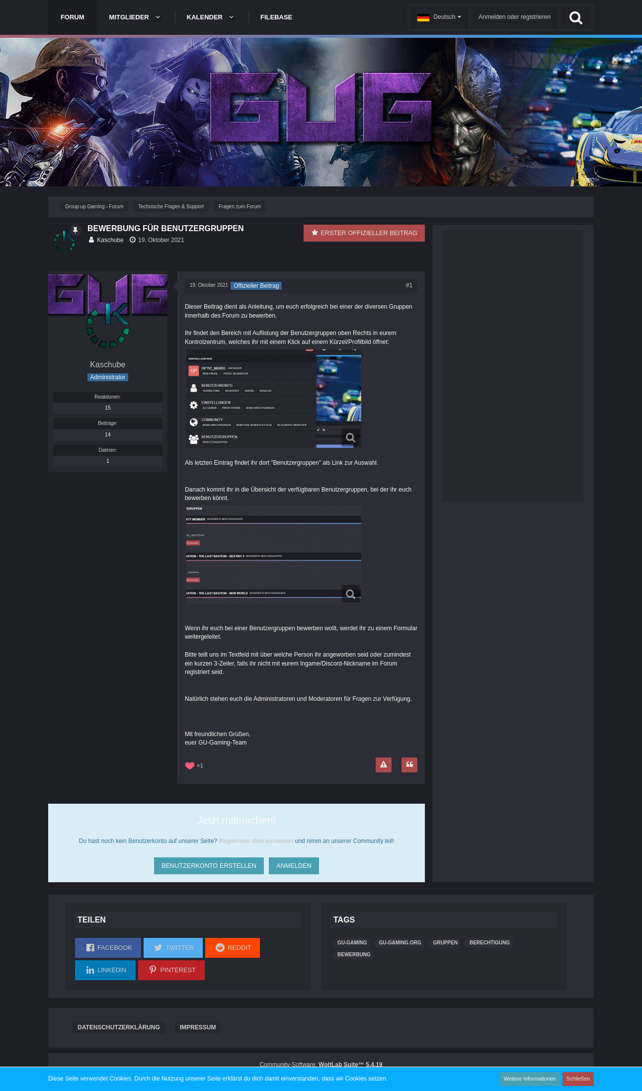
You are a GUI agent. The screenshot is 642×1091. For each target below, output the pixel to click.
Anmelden (294, 863)
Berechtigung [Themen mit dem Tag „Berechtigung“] (490, 942)
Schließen (579, 1079)
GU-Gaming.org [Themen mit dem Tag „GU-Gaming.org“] (400, 942)
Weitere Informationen (532, 1079)
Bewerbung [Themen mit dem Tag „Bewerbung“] (354, 954)
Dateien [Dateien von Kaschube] (106, 450)
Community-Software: (320, 1064)
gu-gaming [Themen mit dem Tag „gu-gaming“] (352, 942)
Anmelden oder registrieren (515, 16)
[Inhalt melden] (384, 764)
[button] (439, 17)
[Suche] (576, 17)
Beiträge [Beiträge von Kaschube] (107, 423)
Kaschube (110, 240)
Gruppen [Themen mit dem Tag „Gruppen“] (445, 942)
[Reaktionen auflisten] (195, 764)
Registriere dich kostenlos (256, 841)
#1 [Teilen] (409, 285)
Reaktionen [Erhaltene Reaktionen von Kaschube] (107, 397)
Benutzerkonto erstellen (207, 863)
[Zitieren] (409, 764)
